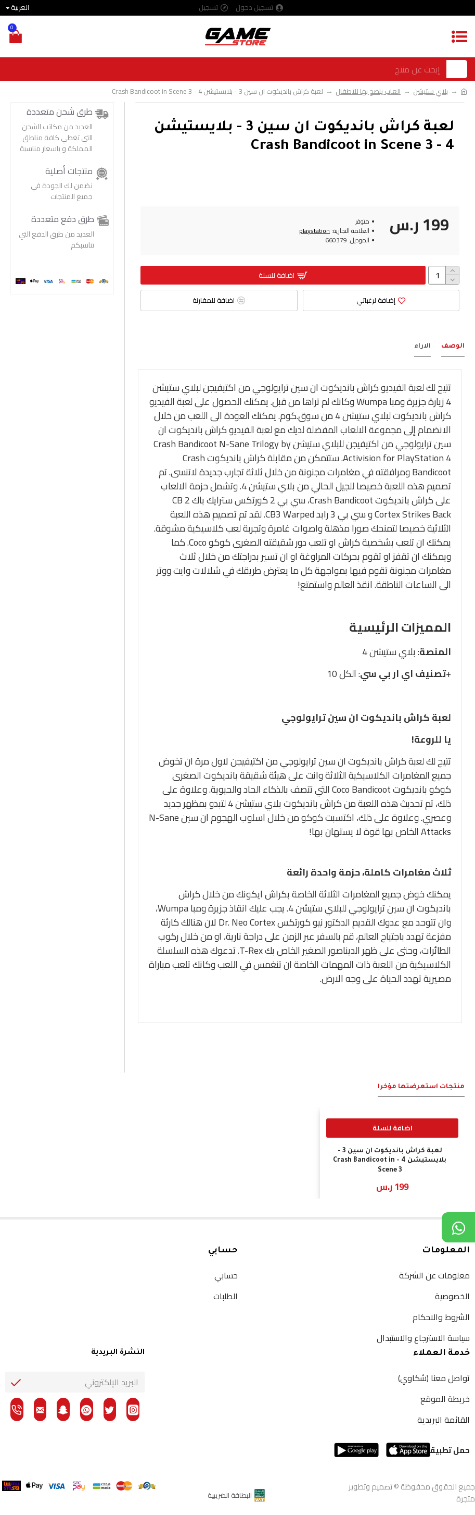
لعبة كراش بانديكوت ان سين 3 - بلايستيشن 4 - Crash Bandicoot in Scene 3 (389, 1161)
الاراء (422, 346)
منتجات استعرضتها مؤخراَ (421, 1087)
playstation (314, 231)
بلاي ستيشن (430, 92)
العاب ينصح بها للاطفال (368, 92)
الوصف (453, 346)
